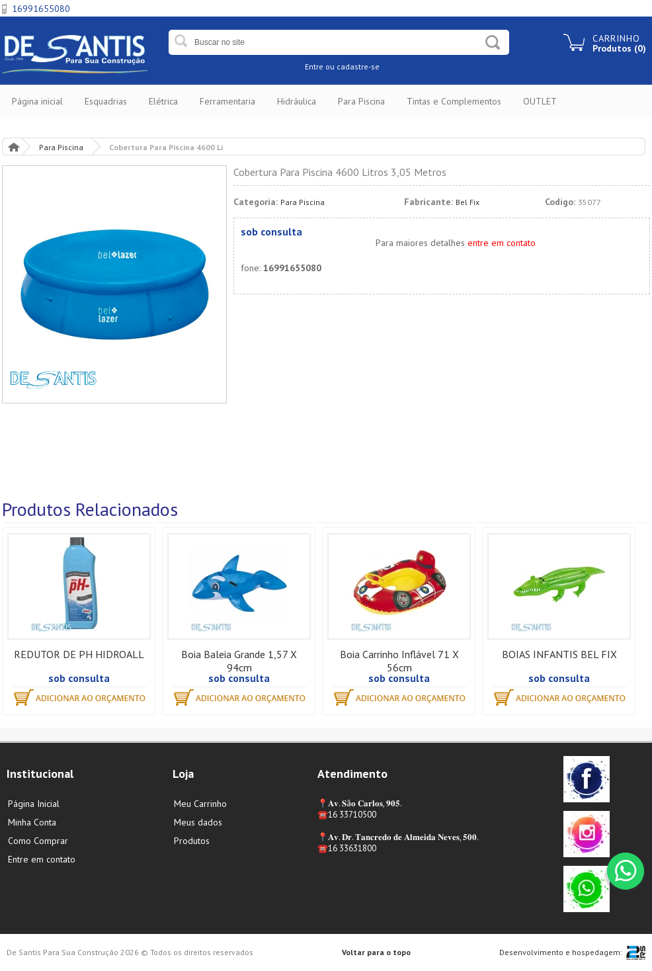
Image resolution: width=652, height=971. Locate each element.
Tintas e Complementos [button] (454, 101)
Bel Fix (467, 202)
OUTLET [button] (540, 101)
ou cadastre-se (352, 66)
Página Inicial (13, 146)
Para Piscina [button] (361, 101)
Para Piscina (61, 147)
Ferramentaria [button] (227, 101)
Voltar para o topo (376, 952)
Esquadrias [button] (106, 101)
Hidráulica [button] (296, 101)
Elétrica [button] (163, 101)
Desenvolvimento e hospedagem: (560, 952)
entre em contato (502, 243)
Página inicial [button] (37, 101)
